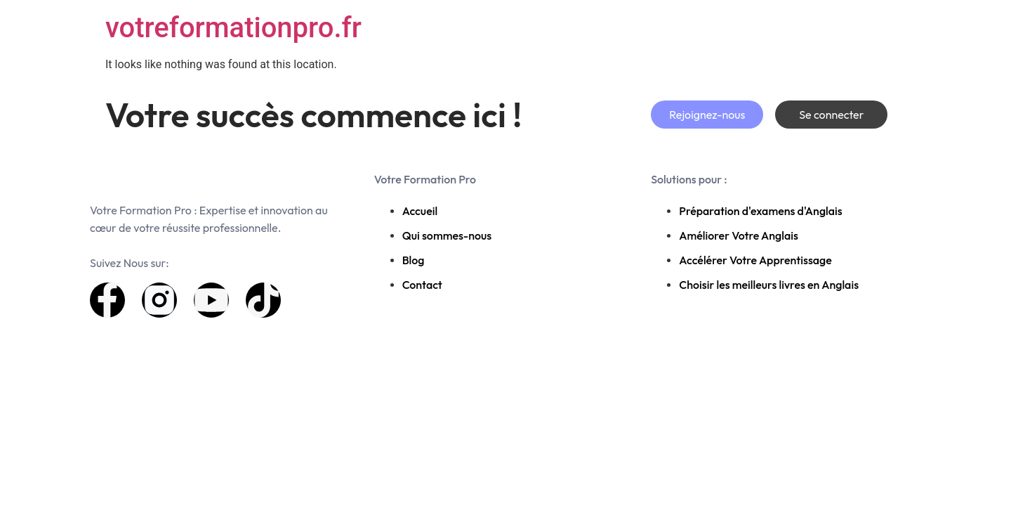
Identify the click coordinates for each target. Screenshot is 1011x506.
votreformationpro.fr (233, 27)
